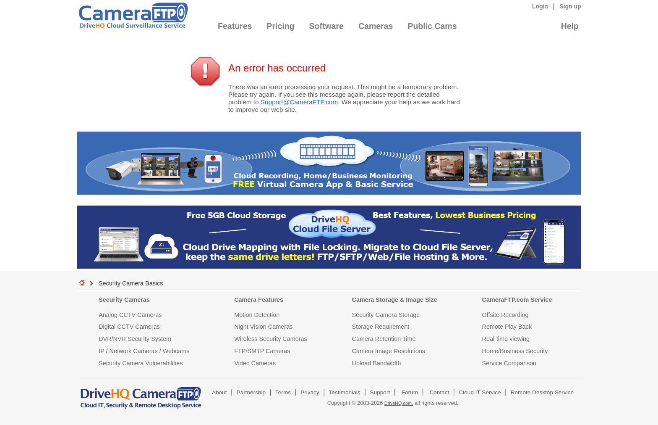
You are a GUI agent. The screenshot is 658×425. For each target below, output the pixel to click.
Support (380, 392)
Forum (410, 392)
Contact (439, 392)
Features (235, 26)
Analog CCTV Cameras (130, 314)
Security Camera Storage (386, 314)
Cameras (375, 26)
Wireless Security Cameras (270, 338)
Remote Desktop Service (542, 392)
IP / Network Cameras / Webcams (144, 351)
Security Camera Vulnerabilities (141, 363)
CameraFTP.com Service (517, 299)
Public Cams (432, 26)
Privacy (309, 392)
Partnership (251, 392)
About (219, 392)
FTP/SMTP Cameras (262, 351)
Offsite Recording (505, 314)
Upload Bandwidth (376, 363)
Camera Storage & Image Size (394, 299)
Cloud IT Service (480, 392)
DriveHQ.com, (398, 403)
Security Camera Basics (131, 283)
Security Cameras (124, 299)
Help (570, 26)
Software (326, 26)
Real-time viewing (506, 338)
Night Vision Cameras (263, 326)
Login (540, 6)
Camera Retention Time (384, 338)
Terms (283, 392)
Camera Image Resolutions (388, 351)
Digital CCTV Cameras (129, 326)
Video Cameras (255, 363)
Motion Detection (256, 314)
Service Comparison (509, 363)
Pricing (280, 26)
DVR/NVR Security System (135, 338)
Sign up (570, 6)
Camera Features (258, 299)
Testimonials (344, 392)
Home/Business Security (515, 351)
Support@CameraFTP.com (299, 102)
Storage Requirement (381, 326)
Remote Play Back (507, 326)
